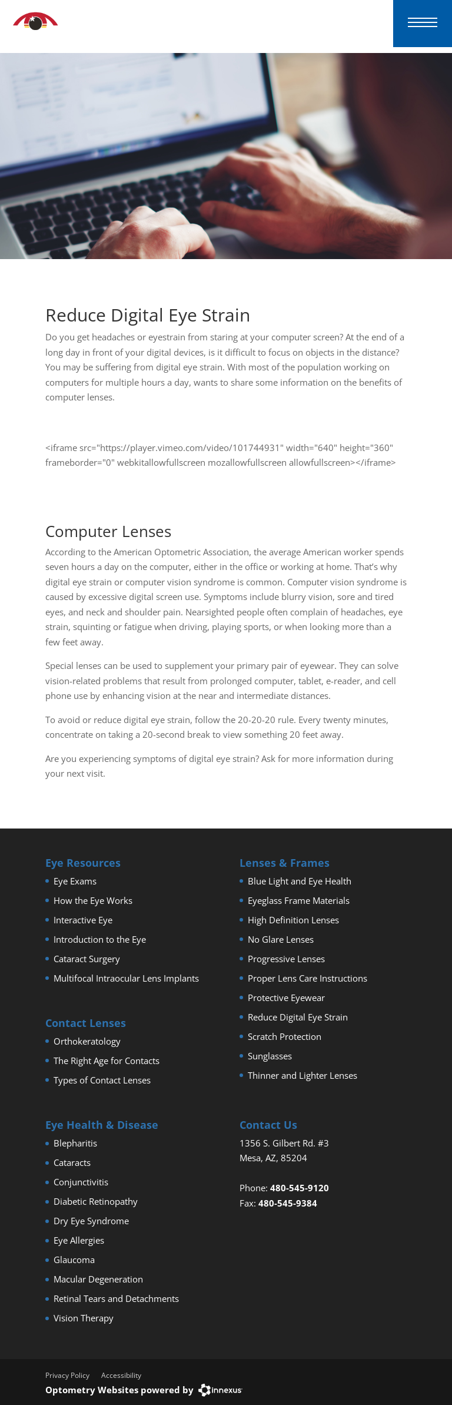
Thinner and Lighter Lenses (302, 1075)
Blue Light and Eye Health (299, 881)
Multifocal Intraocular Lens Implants (126, 978)
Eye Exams (75, 881)
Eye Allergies (79, 1240)
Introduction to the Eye (100, 939)
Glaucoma (74, 1259)
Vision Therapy (84, 1318)
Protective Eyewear (286, 997)
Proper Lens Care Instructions (307, 978)
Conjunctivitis (81, 1182)
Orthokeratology (87, 1041)
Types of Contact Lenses (102, 1080)
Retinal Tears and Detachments (116, 1298)
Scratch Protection (284, 1036)
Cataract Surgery (87, 959)
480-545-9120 (299, 1188)
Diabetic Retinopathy (96, 1201)
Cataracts (72, 1162)
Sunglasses (270, 1056)
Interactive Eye (83, 920)
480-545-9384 (287, 1203)
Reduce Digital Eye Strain (298, 1017)
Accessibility (121, 1375)
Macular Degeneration (98, 1279)
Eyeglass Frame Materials (299, 900)
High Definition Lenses (293, 920)
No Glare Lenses (281, 939)
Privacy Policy (67, 1375)
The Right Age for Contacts (106, 1060)
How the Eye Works (93, 900)
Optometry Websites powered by (119, 1390)
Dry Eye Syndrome (91, 1221)
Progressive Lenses (286, 959)
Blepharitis (75, 1143)
